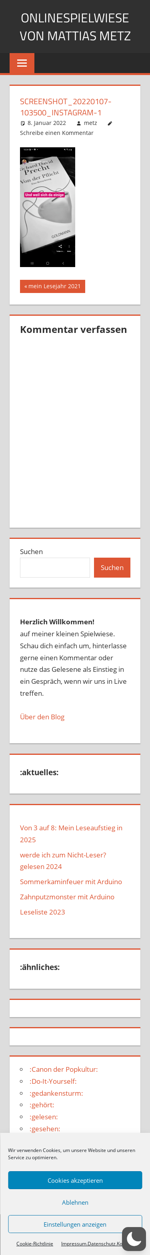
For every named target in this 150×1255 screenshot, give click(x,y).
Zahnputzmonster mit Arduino (67, 896)
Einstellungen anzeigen (75, 1224)
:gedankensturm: (56, 1093)
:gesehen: (45, 1128)
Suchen (31, 551)
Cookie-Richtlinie (34, 1243)
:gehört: (42, 1104)
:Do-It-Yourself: (53, 1081)
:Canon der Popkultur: (64, 1069)
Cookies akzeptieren (75, 1180)
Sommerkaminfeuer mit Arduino (71, 881)
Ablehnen (75, 1202)
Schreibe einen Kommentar (57, 133)
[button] (134, 1239)
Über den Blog (42, 716)
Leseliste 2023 (42, 912)
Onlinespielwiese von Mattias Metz (75, 26)
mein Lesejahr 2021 (54, 287)
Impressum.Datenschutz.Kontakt (97, 1243)
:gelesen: (44, 1116)
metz (90, 123)
